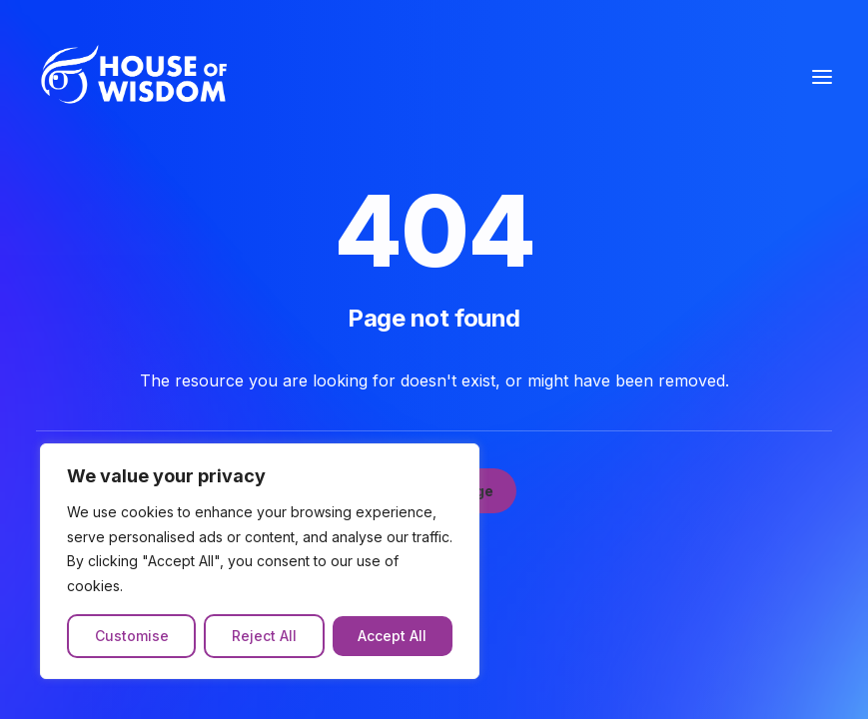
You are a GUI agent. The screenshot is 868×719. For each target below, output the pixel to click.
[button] (822, 77)
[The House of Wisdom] (143, 77)
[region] (259, 561)
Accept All (392, 635)
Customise (132, 635)
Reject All (264, 635)
